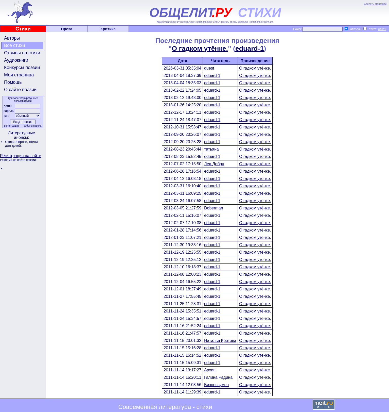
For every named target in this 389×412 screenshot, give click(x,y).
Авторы (12, 38)
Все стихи (14, 45)
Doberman (213, 208)
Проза (67, 29)
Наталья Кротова (220, 340)
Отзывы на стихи (22, 52)
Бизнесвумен (216, 385)
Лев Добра (214, 164)
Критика (108, 29)
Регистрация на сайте (20, 156)
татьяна (211, 149)
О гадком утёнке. (200, 48)
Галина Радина (218, 377)
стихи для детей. (21, 143)
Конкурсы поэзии (22, 67)
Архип (210, 370)
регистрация (11, 125)
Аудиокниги (16, 60)
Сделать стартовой (375, 4)
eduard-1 (249, 48)
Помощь (13, 82)
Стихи (23, 28)
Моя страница (19, 74)
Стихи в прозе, (17, 142)
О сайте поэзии (20, 89)
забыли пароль (33, 125)
